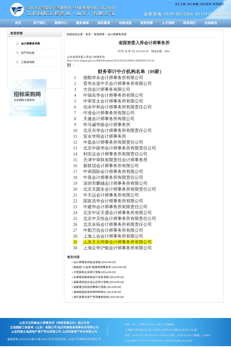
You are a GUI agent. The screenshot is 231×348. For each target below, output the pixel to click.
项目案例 (103, 23)
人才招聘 (168, 23)
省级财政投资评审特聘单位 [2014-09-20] (97, 292)
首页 (18, 23)
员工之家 (180, 4)
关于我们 (39, 23)
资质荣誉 (146, 23)
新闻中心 (61, 23)
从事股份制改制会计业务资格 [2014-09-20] (99, 277)
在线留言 (211, 23)
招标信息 (125, 23)
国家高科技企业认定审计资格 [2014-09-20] (99, 282)
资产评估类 (28, 52)
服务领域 (82, 23)
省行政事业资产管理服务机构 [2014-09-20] (99, 297)
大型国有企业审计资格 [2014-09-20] (95, 272)
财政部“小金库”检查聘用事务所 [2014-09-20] (100, 267)
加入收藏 (192, 4)
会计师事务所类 (117, 34)
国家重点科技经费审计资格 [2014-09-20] (97, 287)
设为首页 (205, 4)
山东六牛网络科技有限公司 (85, 339)
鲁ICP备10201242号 (42, 339)
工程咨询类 (28, 62)
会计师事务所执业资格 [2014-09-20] (95, 262)
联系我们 (218, 4)
